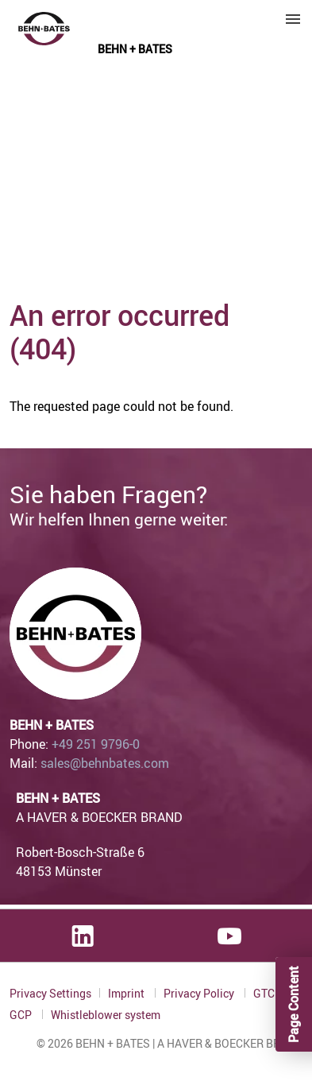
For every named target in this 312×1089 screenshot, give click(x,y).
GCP (22, 1014)
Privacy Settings (50, 993)
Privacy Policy (200, 993)
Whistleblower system (105, 1015)
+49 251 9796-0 (96, 744)
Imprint (127, 993)
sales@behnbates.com (104, 763)
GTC (265, 993)
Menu (293, 19)
